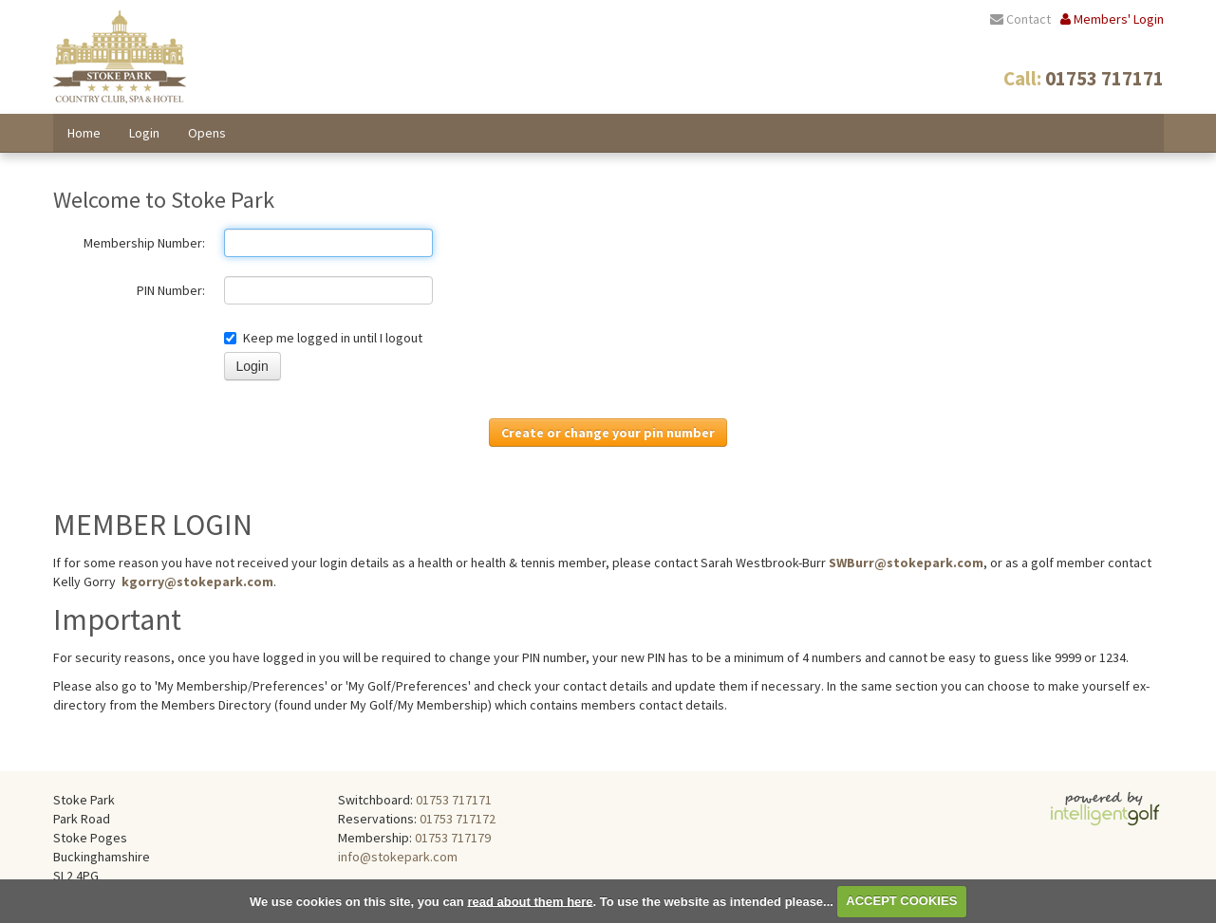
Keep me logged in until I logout (323, 337)
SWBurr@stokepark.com (906, 562)
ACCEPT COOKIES (901, 901)
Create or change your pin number (608, 432)
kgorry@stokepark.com (197, 581)
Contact (1020, 19)
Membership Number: (144, 242)
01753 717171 (454, 799)
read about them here (529, 901)
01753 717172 (458, 818)
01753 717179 (453, 837)
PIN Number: (171, 290)
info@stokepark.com (398, 856)
